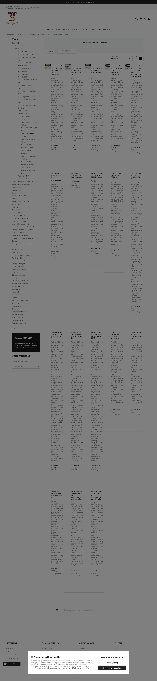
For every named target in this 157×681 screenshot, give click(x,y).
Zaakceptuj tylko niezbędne (112, 657)
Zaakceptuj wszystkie (112, 668)
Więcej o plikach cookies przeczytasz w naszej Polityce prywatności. (63, 668)
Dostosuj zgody (112, 663)
